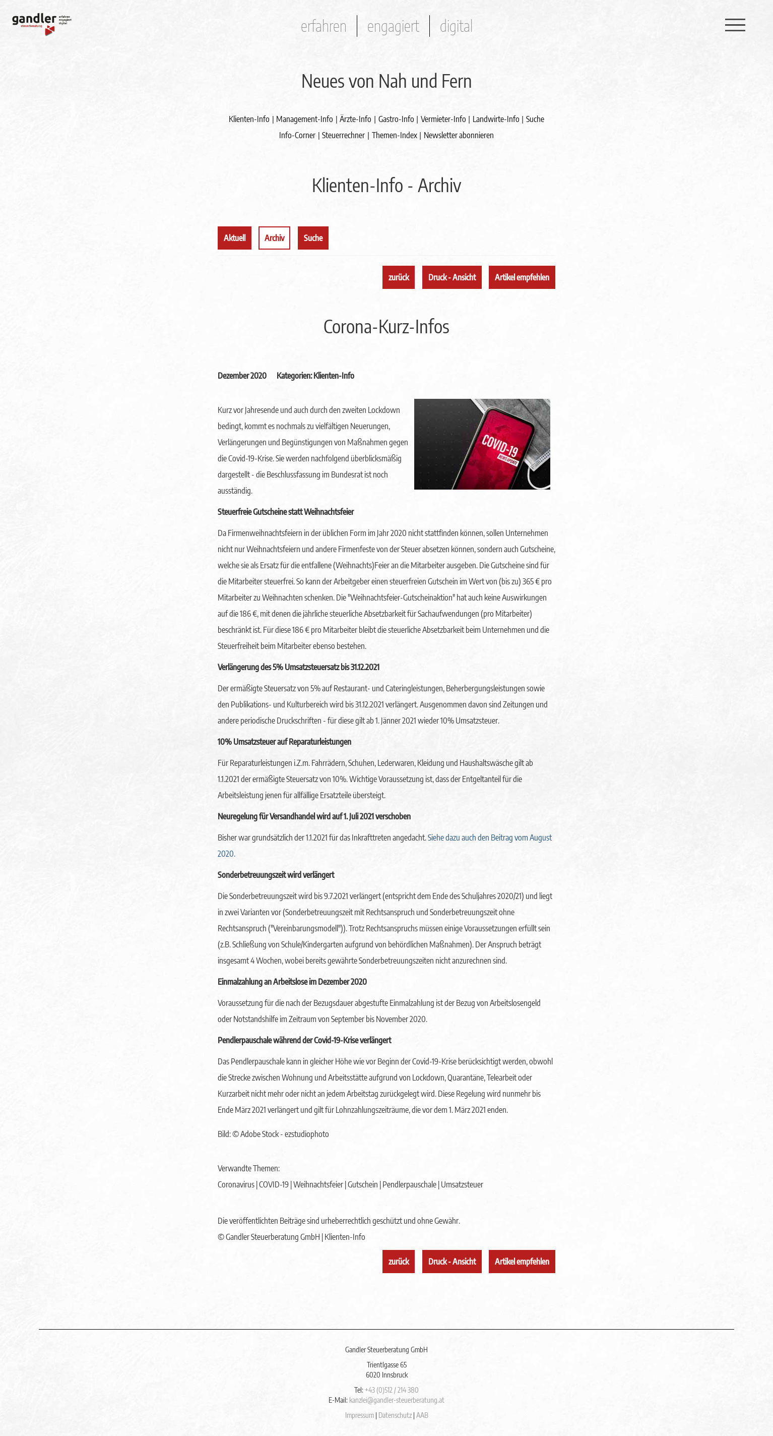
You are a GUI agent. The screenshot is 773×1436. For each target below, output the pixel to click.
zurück (399, 277)
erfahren (324, 25)
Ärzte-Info (355, 119)
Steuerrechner (343, 135)
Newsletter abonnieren (459, 135)
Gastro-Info (396, 119)
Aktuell (234, 238)
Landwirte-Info (496, 119)
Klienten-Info (249, 119)
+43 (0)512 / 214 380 (392, 1390)
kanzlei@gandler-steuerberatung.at (396, 1400)
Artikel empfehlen (522, 277)
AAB (422, 1415)
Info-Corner (297, 135)
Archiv (274, 238)
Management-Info (304, 119)
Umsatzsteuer (462, 1184)
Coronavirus (236, 1184)
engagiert (393, 25)
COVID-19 (274, 1184)
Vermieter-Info (443, 119)
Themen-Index (394, 135)
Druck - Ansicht (452, 277)
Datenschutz (395, 1415)
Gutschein (363, 1184)
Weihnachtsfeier (318, 1184)
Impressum (359, 1415)
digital (456, 25)
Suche (535, 119)
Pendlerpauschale (409, 1184)
